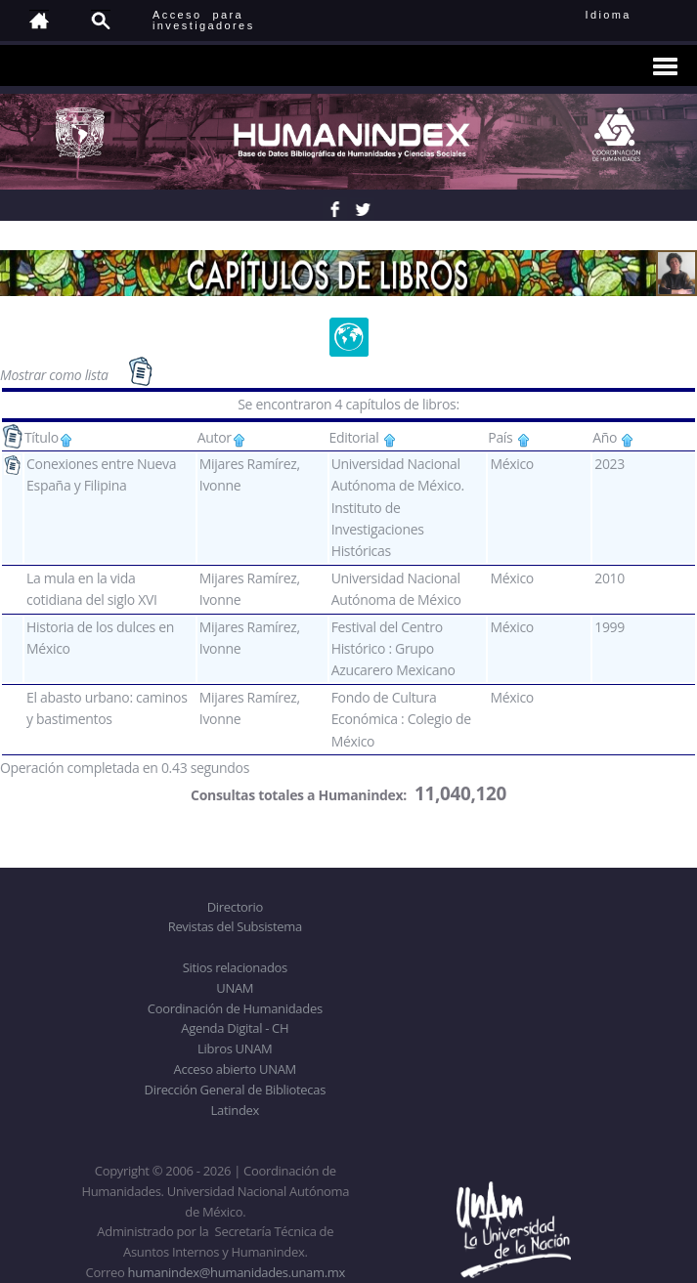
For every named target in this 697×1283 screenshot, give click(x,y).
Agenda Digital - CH (234, 1028)
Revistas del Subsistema (235, 926)
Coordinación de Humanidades (235, 1008)
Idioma (632, 15)
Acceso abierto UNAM (235, 1069)
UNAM (234, 988)
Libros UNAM (234, 1048)
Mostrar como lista (55, 374)
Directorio (235, 907)
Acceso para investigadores (203, 20)
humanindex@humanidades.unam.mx (236, 1272)
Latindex (235, 1110)
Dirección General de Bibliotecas (235, 1089)
